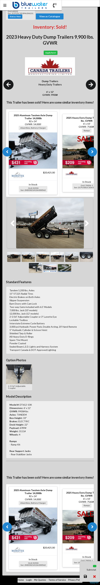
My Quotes (40, 579)
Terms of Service (57, 579)
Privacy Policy (75, 579)
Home (21, 579)
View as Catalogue (49, 16)
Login (29, 579)
